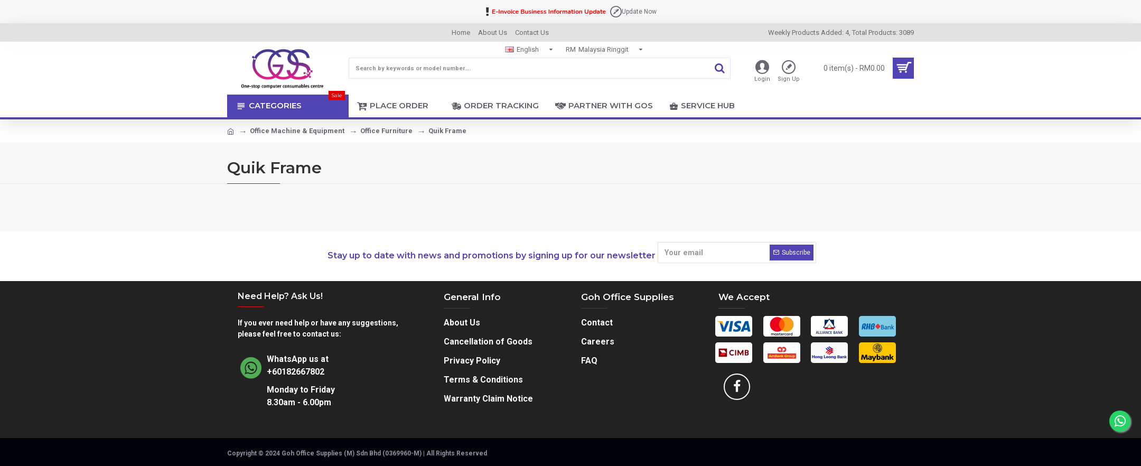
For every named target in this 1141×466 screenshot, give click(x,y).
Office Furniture (386, 131)
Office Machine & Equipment (297, 131)
